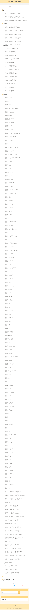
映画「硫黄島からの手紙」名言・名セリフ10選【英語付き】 (12, 494)
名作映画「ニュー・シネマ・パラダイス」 (10, 462)
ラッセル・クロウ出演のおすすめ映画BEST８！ (10, 51)
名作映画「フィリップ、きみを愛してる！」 (10, 235)
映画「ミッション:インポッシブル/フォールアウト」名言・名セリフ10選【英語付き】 (15, 540)
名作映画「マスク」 (7, 238)
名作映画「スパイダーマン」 (8, 224)
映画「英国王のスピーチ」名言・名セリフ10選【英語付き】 (12, 509)
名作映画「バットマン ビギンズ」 (9, 288)
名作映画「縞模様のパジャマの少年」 (9, 355)
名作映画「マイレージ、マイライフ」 (9, 225)
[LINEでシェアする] (18, 586)
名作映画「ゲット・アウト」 (8, 395)
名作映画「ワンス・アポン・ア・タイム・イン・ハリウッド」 (12, 217)
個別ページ (5, 94)
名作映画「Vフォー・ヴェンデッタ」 (9, 129)
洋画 (3, 561)
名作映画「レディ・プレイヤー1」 (9, 295)
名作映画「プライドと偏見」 (8, 107)
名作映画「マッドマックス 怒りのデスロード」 (10, 444)
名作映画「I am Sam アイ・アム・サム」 (10, 423)
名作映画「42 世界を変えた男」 (9, 335)
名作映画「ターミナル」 (8, 451)
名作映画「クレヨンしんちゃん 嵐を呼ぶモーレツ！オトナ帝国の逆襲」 (13, 498)
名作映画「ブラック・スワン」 (8, 128)
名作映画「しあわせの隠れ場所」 (9, 331)
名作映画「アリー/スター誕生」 (8, 362)
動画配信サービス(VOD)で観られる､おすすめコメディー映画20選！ (13, 34)
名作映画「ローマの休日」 (8, 458)
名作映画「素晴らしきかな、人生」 (9, 104)
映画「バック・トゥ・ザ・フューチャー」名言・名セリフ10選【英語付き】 (14, 551)
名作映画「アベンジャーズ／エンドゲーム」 (10, 246)
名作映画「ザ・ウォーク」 (8, 135)
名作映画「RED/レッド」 (8, 199)
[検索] (19, 593)
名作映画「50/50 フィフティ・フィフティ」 (10, 139)
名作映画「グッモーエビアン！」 (9, 402)
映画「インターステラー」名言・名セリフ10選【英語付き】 (12, 544)
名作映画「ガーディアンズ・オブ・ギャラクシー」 (11, 154)
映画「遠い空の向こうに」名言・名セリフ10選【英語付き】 (12, 519)
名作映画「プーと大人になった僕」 (9, 146)
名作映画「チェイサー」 (8, 328)
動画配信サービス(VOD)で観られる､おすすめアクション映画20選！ (13, 37)
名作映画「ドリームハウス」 (8, 399)
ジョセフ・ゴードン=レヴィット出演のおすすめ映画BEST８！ (12, 58)
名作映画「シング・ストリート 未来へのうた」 (10, 366)
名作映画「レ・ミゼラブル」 (8, 480)
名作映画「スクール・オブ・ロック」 (9, 363)
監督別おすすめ (5, 564)
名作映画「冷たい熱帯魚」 (8, 327)
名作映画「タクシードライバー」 (9, 278)
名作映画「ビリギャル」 (8, 405)
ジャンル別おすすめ (6, 23)
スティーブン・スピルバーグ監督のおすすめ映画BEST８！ (12, 572)
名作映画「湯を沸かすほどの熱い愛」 (9, 562)
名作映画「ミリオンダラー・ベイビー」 (10, 484)
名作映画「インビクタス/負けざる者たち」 (10, 334)
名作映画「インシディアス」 (8, 419)
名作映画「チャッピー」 (8, 232)
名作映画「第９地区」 (7, 384)
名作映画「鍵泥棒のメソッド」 (8, 360)
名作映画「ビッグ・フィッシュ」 (9, 448)
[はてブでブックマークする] (14, 586)
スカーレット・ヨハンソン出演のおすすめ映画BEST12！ (12, 69)
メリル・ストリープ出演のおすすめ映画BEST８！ (11, 86)
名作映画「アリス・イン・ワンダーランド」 (10, 160)
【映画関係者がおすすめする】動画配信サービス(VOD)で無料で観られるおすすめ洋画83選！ (16, 20)
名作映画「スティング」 (8, 441)
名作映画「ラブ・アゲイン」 (8, 174)
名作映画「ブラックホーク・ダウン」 (9, 150)
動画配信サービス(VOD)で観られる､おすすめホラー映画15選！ (12, 44)
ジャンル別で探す (13, 607)
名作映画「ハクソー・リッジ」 (8, 349)
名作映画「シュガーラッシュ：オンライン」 (10, 309)
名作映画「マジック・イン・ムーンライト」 (10, 271)
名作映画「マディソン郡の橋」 (8, 242)
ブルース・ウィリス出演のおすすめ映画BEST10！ (11, 76)
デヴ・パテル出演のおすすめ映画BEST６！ (10, 83)
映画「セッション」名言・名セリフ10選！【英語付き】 (11, 554)
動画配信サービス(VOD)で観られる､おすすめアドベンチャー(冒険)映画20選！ (14, 30)
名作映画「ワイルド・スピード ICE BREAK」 (10, 370)
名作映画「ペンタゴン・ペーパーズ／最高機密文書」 (11, 245)
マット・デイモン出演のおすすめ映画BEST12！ (11, 72)
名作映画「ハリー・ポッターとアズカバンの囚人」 (11, 132)
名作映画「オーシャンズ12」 (8, 214)
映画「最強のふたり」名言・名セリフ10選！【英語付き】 (12, 558)
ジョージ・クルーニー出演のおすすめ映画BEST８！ (11, 75)
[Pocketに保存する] (22, 586)
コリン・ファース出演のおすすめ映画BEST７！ (10, 90)
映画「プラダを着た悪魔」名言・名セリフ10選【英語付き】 (12, 497)
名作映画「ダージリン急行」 (8, 299)
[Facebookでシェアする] (10, 586)
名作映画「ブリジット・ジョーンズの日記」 (10, 257)
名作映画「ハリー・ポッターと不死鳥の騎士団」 (11, 100)
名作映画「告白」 (7, 430)
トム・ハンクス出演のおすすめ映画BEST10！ (10, 93)
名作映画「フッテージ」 (8, 412)
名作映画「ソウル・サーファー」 (9, 338)
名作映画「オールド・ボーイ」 (8, 469)
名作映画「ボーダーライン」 (8, 380)
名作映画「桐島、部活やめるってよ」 (9, 512)
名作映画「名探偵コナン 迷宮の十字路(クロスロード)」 (11, 434)
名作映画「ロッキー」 (7, 341)
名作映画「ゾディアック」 (8, 264)
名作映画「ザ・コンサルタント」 (9, 228)
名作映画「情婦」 (7, 394)
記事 (3, 576)
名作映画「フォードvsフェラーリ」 (9, 207)
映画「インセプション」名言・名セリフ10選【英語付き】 (12, 526)
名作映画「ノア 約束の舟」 (8, 114)
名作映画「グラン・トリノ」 (8, 438)
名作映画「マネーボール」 (8, 342)
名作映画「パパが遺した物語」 (8, 115)
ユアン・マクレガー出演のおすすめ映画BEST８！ (11, 61)
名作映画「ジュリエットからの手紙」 (9, 118)
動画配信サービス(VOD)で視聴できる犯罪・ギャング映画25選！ (12, 27)
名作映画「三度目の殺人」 (8, 391)
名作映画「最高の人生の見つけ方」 (9, 192)
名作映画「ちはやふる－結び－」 (9, 483)
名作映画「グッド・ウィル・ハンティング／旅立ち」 (11, 189)
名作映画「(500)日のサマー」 (8, 388)
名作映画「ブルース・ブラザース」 (9, 367)
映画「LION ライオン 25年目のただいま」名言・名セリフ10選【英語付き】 (14, 537)
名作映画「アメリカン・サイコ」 (9, 206)
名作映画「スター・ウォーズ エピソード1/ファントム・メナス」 (13, 147)
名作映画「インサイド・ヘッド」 (9, 310)
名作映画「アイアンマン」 (8, 373)
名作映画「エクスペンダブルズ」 (9, 200)
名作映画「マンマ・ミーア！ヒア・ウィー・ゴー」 (11, 253)
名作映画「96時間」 (7, 377)
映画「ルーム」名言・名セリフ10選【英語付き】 (11, 501)
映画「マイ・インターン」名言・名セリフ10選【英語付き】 (12, 515)
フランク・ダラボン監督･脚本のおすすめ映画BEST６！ (11, 571)
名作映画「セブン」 (7, 445)
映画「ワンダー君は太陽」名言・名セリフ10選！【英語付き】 (12, 530)
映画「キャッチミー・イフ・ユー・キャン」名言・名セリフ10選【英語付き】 (14, 516)
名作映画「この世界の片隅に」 (8, 541)
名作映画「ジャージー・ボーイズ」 (9, 296)
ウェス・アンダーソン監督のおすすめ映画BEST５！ (11, 575)
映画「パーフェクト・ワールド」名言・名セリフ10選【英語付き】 (13, 491)
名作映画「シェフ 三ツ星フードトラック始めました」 (11, 178)
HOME (14, 606)
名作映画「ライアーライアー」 (8, 239)
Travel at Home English (6, 9)
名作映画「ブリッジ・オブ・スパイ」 (9, 292)
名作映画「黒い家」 (7, 413)
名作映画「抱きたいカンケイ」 (8, 125)
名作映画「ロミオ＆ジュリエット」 (9, 260)
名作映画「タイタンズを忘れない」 (9, 168)
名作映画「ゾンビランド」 (8, 416)
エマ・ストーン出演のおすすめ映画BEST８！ (10, 68)
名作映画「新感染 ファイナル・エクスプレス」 (10, 523)
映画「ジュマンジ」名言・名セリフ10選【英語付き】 (11, 505)
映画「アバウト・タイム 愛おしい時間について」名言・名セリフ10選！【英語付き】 (15, 555)
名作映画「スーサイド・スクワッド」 (9, 185)
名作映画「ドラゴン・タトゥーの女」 (9, 398)
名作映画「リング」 (7, 420)
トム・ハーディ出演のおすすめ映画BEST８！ (10, 62)
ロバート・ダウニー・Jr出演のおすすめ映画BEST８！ (11, 47)
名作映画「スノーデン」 (8, 437)
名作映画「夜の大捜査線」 (8, 320)
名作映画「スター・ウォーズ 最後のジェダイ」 (10, 136)
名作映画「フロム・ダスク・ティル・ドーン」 (10, 193)
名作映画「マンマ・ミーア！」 (8, 256)
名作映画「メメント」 (7, 285)
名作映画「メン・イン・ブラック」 (9, 381)
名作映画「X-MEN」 (7, 213)
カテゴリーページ (6, 19)
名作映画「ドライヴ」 (7, 167)
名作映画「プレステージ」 (8, 284)
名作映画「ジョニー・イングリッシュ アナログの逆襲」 (12, 356)
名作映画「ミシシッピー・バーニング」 (10, 323)
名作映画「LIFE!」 (7, 348)
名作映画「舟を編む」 (7, 455)
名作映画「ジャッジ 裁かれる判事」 (9, 96)
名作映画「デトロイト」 (8, 316)
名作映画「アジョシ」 (7, 487)
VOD (3, 10)
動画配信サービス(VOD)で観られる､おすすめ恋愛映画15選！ (12, 40)
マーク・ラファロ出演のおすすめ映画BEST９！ (10, 87)
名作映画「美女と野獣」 (8, 143)
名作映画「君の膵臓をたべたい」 (9, 387)
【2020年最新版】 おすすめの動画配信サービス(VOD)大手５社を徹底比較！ (14, 578)
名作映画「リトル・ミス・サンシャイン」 (10, 406)
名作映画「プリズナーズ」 (8, 210)
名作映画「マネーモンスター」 (8, 196)
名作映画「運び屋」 (7, 153)
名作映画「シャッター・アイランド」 (9, 281)
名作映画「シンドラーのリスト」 (9, 352)
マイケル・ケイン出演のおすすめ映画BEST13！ (11, 54)
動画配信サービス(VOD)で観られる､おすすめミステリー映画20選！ (13, 41)
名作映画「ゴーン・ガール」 (8, 427)
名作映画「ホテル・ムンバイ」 (8, 231)
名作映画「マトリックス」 (8, 374)
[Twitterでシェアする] (7, 586)
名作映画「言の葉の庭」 (8, 303)
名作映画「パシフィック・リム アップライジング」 (11, 142)
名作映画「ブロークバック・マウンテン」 (10, 161)
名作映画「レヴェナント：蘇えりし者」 (10, 263)
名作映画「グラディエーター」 (8, 111)
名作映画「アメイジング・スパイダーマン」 (10, 175)
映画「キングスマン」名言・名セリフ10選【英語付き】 (11, 533)
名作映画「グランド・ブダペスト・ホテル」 (10, 476)
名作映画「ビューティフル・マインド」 (10, 459)
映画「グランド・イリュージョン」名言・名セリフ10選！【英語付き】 (13, 536)
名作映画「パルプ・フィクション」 (9, 203)
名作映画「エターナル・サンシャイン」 (10, 465)
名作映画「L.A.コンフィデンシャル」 (9, 110)
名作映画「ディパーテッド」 (8, 277)
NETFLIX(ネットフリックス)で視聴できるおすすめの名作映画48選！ (13, 13)
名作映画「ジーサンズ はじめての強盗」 (10, 122)
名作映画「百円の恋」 (7, 426)
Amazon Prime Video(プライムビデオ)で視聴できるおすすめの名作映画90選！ (14, 17)
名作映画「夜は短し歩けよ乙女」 (9, 529)
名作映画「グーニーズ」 (8, 345)
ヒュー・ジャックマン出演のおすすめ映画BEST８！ (11, 79)
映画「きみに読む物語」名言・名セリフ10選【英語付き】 (12, 522)
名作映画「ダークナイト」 (8, 477)
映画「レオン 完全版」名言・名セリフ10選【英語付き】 (12, 547)
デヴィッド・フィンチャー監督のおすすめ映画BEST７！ (12, 565)
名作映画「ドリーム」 (7, 324)
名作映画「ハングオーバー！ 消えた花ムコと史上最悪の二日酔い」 (13, 157)
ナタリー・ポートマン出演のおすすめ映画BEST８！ (11, 55)
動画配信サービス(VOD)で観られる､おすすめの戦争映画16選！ (12, 33)
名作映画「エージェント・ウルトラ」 (9, 249)
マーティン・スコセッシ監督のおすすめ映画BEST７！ (11, 568)
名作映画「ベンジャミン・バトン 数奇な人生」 (10, 267)
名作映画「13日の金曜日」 (8, 409)
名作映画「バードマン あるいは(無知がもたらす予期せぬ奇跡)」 (13, 171)
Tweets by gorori (4, 599)
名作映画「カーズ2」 (7, 121)
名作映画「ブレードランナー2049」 (9, 164)
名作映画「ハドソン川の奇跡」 (8, 473)
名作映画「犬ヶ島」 (7, 302)
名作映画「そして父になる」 (8, 466)
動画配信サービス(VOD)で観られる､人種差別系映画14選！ (12, 26)
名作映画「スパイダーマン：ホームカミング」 (10, 97)
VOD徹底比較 (8, 607)
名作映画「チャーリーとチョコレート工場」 (10, 103)
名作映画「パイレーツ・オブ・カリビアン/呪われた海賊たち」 (12, 108)
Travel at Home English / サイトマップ (9, 579)
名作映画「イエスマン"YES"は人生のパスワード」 (11, 359)
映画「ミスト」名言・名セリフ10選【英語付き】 (11, 490)
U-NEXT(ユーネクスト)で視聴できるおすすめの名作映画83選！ (12, 16)
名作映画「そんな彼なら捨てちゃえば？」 (10, 182)
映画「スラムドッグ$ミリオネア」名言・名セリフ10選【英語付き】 (13, 548)
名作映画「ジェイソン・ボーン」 (9, 186)
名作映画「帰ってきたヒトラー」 (9, 452)
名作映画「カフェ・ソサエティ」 (9, 274)
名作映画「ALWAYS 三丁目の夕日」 (9, 508)
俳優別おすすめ (5, 45)
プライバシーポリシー (6, 581)
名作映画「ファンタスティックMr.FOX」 (10, 313)
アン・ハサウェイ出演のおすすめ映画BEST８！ (10, 65)
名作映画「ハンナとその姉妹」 (8, 270)
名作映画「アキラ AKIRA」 (8, 306)
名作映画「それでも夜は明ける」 (9, 317)
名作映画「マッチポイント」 (8, 181)
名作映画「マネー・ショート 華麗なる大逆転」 (10, 221)
